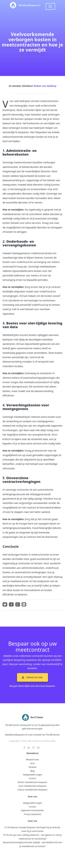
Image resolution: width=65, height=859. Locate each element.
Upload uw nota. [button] (32, 677)
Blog (32, 771)
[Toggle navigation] (50, 6)
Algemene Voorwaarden (32, 810)
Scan (32, 763)
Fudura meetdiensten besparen (32, 789)
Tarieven (32, 767)
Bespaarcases (32, 759)
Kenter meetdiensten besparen (32, 782)
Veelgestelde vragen (32, 774)
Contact (32, 778)
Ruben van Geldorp (45, 85)
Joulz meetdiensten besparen (32, 786)
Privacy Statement (32, 814)
